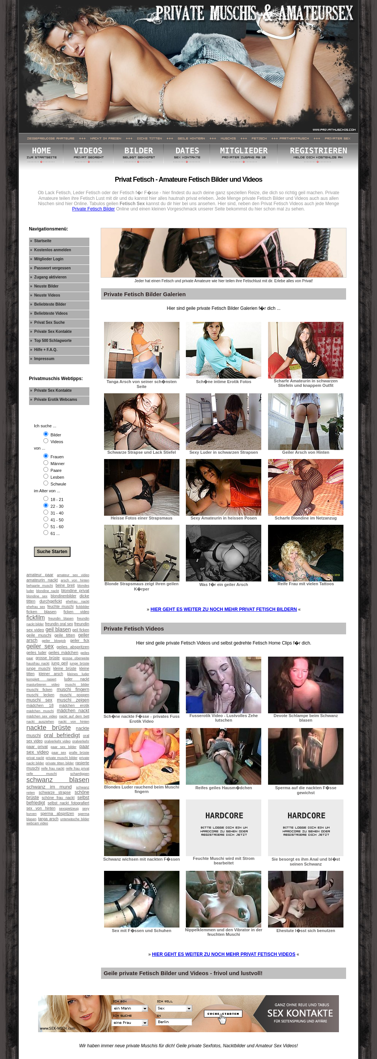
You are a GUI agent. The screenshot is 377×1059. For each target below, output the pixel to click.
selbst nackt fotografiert (68, 803)
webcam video (37, 823)
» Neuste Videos (45, 295)
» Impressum (42, 359)
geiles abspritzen (73, 647)
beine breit (65, 585)
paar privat (37, 746)
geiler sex (40, 646)
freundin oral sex (59, 624)
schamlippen (79, 774)
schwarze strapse (55, 792)
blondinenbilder (63, 596)
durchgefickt (51, 601)
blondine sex (37, 596)
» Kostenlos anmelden (50, 250)
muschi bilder (77, 684)
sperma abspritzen (57, 814)
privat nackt (35, 758)
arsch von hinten (75, 580)
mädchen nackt (73, 710)
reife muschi (41, 774)
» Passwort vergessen (50, 268)
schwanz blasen (57, 780)
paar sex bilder (63, 747)
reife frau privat (77, 768)
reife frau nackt (52, 768)
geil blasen (58, 629)
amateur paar (40, 574)
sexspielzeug (69, 808)
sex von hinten (40, 808)
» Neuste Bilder (44, 286)
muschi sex (39, 700)
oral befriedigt (62, 735)
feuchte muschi (60, 606)
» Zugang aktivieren (48, 277)
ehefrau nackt (77, 601)
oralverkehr (80, 741)
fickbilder (82, 607)
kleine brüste (64, 668)
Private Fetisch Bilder (93, 209)
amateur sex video (73, 575)
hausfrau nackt (37, 663)
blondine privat (75, 590)
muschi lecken (40, 695)
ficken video (76, 612)
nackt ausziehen (40, 722)
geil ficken (80, 630)
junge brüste (79, 663)
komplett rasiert (41, 679)
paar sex (59, 752)
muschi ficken (39, 690)
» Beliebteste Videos (49, 313)
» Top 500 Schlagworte (51, 341)
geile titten (64, 635)
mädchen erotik (74, 705)
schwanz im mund (49, 787)
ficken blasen (41, 611)
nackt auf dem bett (74, 716)
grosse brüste (48, 658)
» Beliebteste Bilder (48, 304)
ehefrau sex (35, 607)
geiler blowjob (54, 641)
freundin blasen (61, 618)
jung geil (60, 663)
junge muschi (38, 668)
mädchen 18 (40, 705)
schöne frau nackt (58, 798)
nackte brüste (48, 727)
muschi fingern (73, 689)
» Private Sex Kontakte (51, 331)
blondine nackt (47, 591)
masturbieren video (43, 684)
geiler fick (79, 640)
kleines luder (78, 674)
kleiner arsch (51, 674)
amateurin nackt (42, 580)
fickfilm (35, 617)
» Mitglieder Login (46, 259)
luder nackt (76, 679)
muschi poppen (74, 695)
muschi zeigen (73, 700)
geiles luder (36, 653)
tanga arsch (48, 819)
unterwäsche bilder (74, 819)
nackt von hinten (73, 722)
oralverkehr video (57, 741)
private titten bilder (60, 763)
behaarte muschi (39, 585)
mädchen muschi (40, 711)
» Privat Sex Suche (47, 322)
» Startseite (41, 241)
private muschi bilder (61, 758)
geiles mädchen (63, 652)
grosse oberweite (75, 658)
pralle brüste (79, 752)
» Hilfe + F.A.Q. (44, 350)
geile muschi (38, 635)
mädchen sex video (41, 716)
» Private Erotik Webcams (53, 399)
